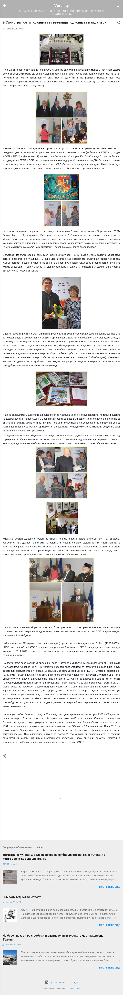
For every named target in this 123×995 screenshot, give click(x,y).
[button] (118, 23)
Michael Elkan (74, 989)
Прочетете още (109, 886)
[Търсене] (118, 7)
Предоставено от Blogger (61, 982)
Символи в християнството (22, 897)
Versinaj (61, 5)
